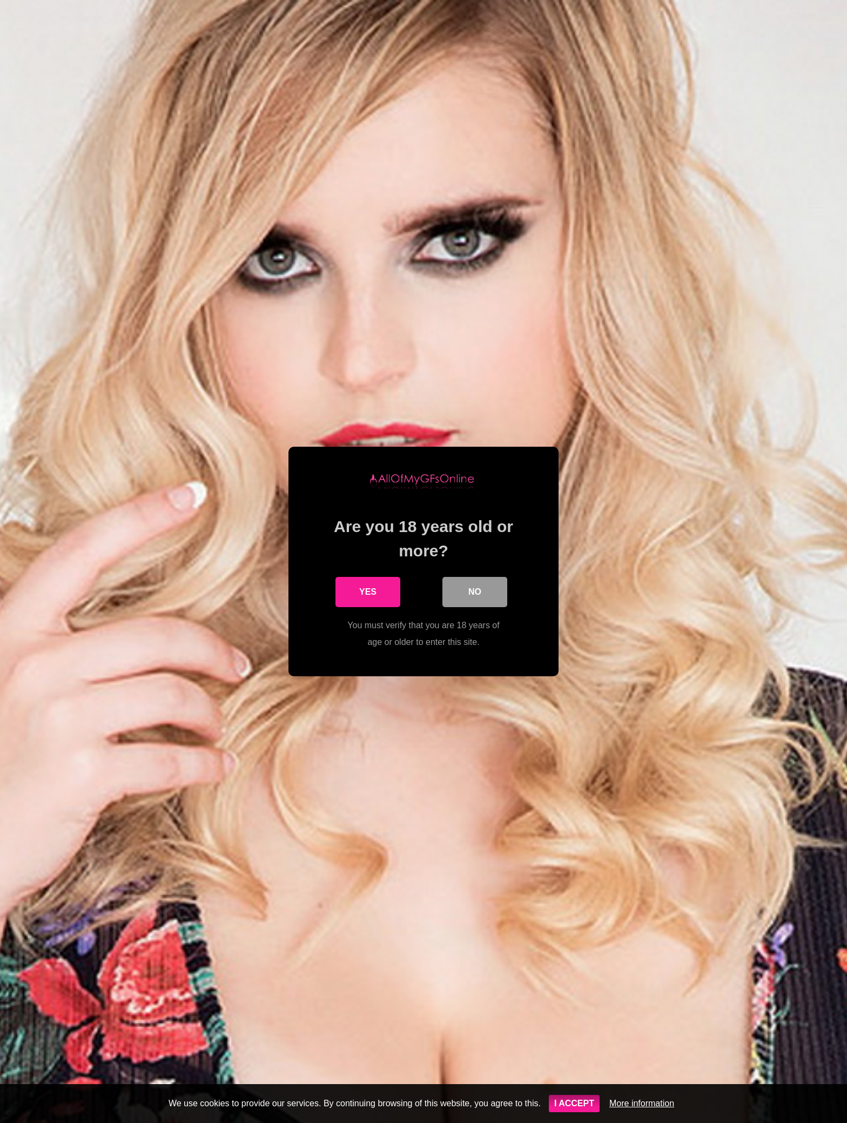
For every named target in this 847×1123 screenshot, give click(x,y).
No (474, 591)
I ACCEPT (574, 1103)
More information (641, 1103)
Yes (368, 591)
